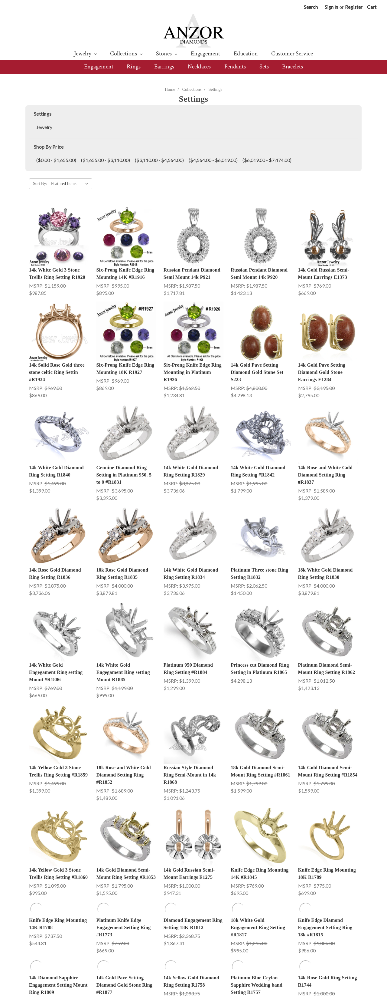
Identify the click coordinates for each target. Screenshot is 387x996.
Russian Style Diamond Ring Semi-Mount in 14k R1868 (190, 730)
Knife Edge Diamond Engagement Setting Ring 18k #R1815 (325, 837)
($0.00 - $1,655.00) (56, 160)
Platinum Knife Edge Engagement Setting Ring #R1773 (123, 837)
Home (170, 89)
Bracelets (292, 67)
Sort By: (40, 183)
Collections (126, 54)
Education (246, 54)
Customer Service (292, 54)
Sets (264, 67)
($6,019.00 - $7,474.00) (266, 160)
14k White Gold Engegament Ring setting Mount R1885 (123, 672)
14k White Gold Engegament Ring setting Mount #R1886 (56, 672)
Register (354, 7)
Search (311, 7)
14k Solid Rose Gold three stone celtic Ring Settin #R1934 (57, 372)
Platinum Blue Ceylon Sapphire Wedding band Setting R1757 (256, 895)
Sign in (331, 7)
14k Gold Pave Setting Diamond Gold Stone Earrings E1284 (322, 372)
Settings (215, 89)
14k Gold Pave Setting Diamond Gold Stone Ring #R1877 (124, 895)
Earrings (164, 67)
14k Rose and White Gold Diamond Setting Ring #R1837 (325, 475)
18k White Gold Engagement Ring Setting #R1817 (258, 837)
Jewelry (85, 54)
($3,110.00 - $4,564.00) (159, 160)
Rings (134, 67)
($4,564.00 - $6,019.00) (213, 160)
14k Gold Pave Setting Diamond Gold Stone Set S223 (257, 372)
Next (350, 938)
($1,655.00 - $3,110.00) (105, 160)
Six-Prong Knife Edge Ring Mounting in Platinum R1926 (193, 372)
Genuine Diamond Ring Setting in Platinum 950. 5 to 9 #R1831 (123, 475)
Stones (166, 54)
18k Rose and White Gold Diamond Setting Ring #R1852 (123, 730)
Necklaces (199, 67)
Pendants (235, 67)
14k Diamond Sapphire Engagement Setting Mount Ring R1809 (58, 895)
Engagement (205, 54)
